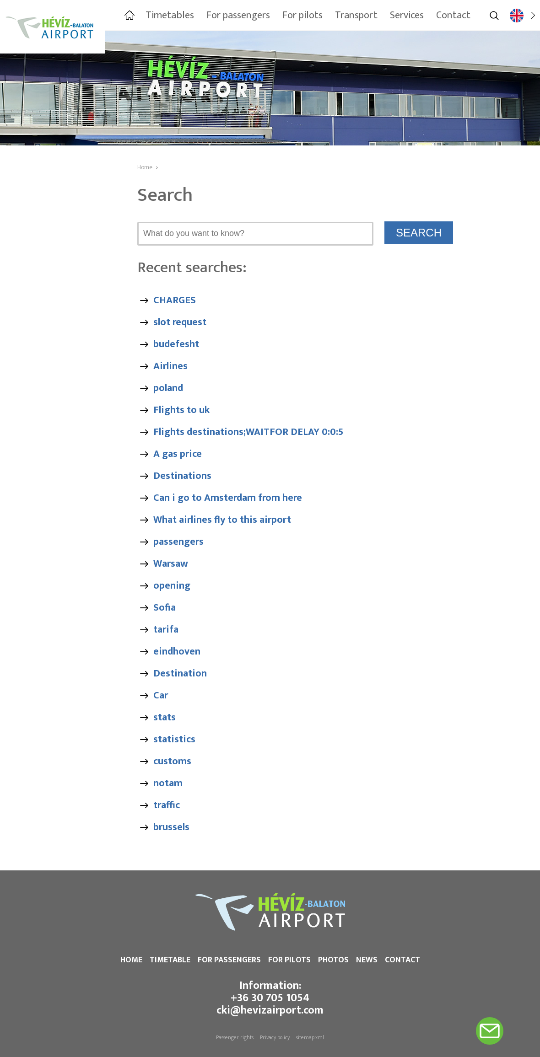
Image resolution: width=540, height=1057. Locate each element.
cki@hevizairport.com (270, 1010)
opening (171, 585)
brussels (171, 827)
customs (172, 761)
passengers (178, 541)
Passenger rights (235, 1037)
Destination (180, 673)
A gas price (177, 453)
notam (168, 783)
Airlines (170, 366)
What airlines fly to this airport (222, 519)
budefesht (176, 344)
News (367, 960)
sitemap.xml (310, 1037)
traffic (166, 805)
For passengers (229, 960)
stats (164, 717)
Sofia (164, 607)
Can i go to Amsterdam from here (227, 497)
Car (160, 695)
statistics (174, 739)
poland (168, 388)
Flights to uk (181, 410)
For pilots (289, 960)
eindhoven (176, 651)
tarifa (165, 629)
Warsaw (170, 563)
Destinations (182, 475)
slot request (179, 322)
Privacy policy (275, 1037)
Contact (402, 960)
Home (131, 960)
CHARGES (174, 300)
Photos (333, 960)
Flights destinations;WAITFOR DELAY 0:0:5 (248, 432)
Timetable (170, 960)
